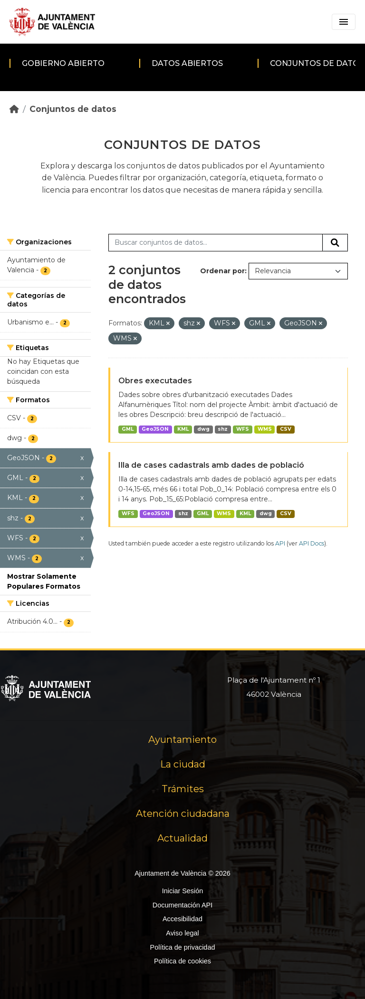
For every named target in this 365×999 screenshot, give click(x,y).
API (280, 543)
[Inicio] (14, 109)
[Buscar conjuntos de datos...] (215, 243)
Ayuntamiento (182, 739)
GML (128, 429)
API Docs (311, 543)
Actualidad (182, 838)
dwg (203, 429)
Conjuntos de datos (72, 109)
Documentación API (182, 905)
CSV (285, 429)
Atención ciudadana (183, 813)
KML (183, 429)
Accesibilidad (182, 919)
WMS (265, 429)
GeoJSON (155, 429)
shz (223, 429)
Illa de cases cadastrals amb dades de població (211, 465)
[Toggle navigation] (343, 22)
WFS (242, 429)
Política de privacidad (182, 947)
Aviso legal (182, 933)
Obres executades (155, 380)
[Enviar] (335, 242)
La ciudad (182, 764)
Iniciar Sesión (182, 891)
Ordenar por (222, 271)
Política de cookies (182, 961)
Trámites (183, 789)
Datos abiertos (187, 63)
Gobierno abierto (63, 63)
